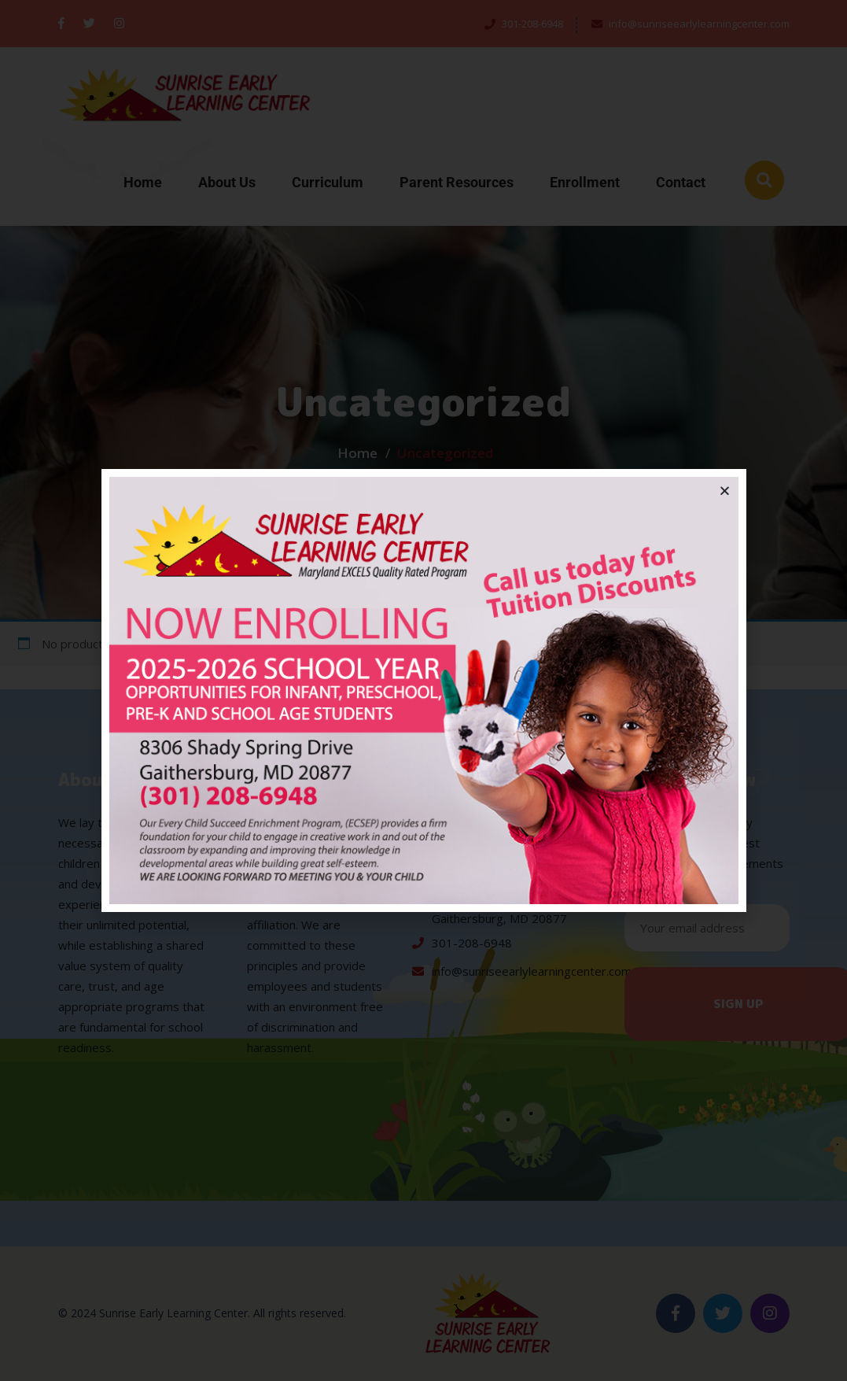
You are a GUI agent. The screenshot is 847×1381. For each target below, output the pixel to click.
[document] (423, 690)
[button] (725, 491)
